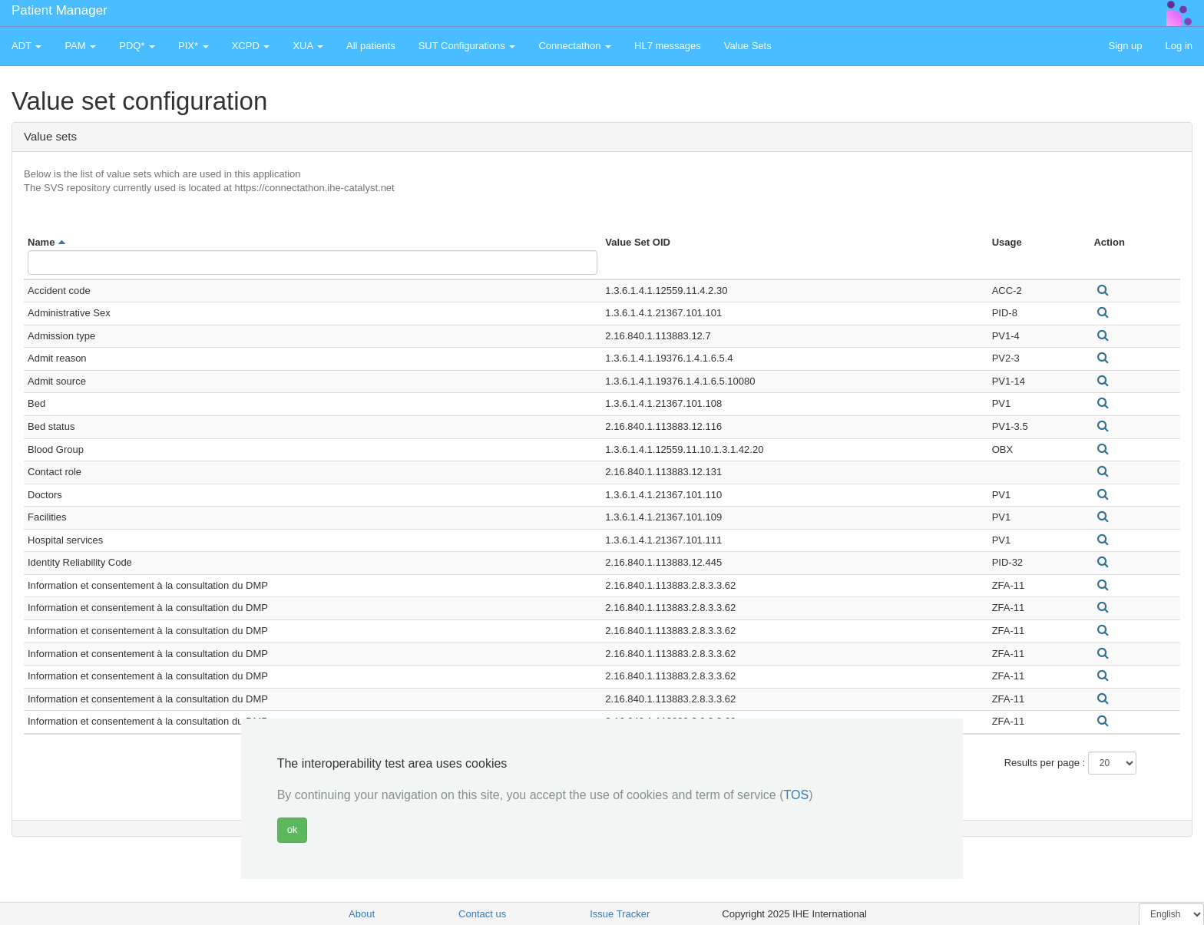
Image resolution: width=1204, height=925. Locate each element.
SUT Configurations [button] (467, 45)
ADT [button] (26, 45)
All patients (370, 45)
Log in (1179, 45)
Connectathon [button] (574, 45)
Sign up (1125, 45)
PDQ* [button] (137, 45)
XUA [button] (308, 45)
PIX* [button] (193, 45)
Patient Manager (60, 10)
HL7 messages (667, 45)
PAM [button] (80, 45)
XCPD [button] (251, 45)
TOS (796, 794)
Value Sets (748, 45)
